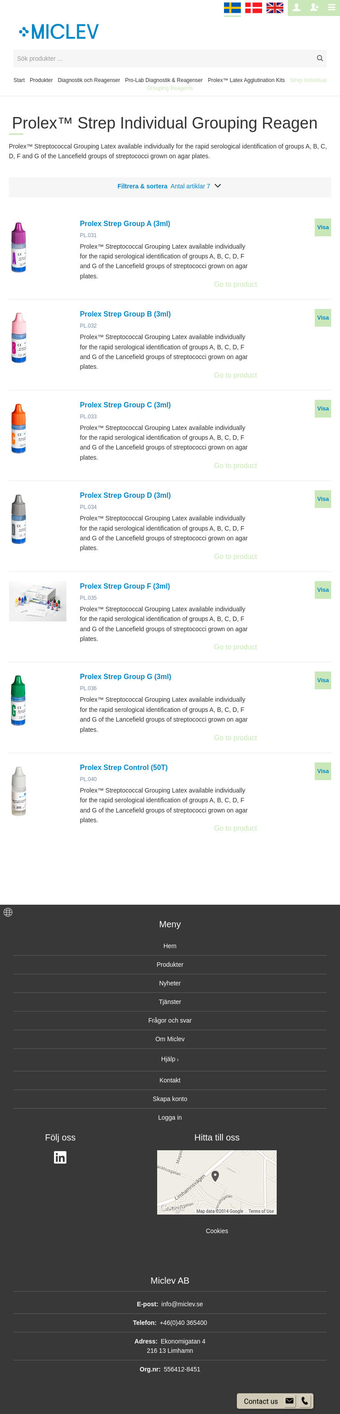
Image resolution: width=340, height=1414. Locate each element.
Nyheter (170, 983)
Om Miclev (170, 1039)
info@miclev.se (182, 1304)
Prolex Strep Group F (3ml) (125, 586)
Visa (323, 227)
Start (18, 80)
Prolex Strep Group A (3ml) (125, 223)
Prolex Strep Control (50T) (124, 767)
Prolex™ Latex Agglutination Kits (246, 80)
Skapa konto (170, 1098)
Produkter (41, 80)
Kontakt (169, 1080)
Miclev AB (170, 1280)
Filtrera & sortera (169, 186)
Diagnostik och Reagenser (89, 80)
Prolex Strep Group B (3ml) (125, 314)
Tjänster (170, 1001)
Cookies (217, 1230)
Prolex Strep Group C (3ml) (125, 405)
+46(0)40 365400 (183, 1322)
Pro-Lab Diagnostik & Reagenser (164, 80)
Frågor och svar (170, 1020)
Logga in (170, 1117)
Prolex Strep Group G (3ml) (125, 676)
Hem (170, 945)
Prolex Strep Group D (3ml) (125, 495)
